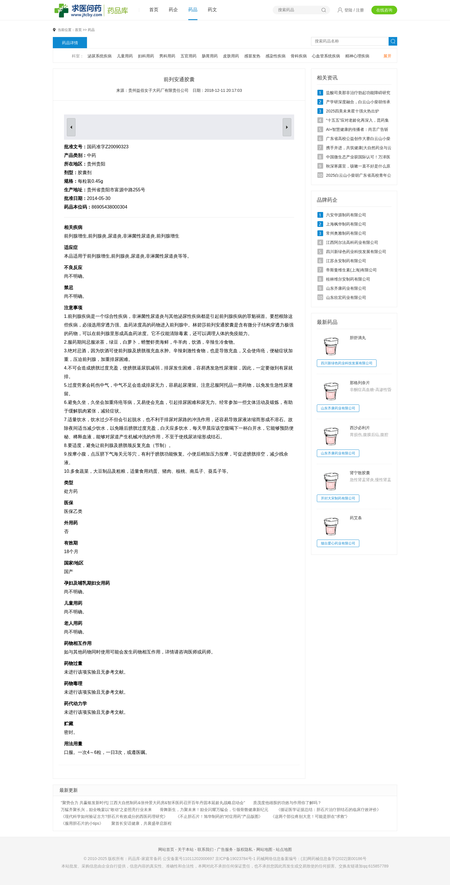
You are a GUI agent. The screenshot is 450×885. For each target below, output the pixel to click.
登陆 (348, 10)
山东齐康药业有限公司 (346, 288)
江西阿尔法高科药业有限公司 (352, 242)
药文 (212, 9)
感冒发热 (252, 56)
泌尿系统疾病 (100, 56)
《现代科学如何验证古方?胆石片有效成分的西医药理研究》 (114, 816)
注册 (360, 10)
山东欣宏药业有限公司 (346, 297)
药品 (192, 9)
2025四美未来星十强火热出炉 (352, 111)
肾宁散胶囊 (360, 472)
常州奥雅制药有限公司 (346, 233)
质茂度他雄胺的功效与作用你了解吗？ (287, 802)
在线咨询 (384, 10)
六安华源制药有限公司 (346, 215)
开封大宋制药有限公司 (338, 498)
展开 (387, 56)
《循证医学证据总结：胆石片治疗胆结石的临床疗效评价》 (328, 809)
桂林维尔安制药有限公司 (348, 279)
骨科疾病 (299, 56)
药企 (173, 9)
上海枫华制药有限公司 (346, 224)
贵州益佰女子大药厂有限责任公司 (158, 90)
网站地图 (264, 849)
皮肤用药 (231, 56)
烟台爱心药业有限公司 (338, 543)
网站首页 (166, 849)
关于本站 (186, 849)
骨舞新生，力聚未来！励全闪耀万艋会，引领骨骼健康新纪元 (214, 809)
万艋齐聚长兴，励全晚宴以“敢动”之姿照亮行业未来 (106, 809)
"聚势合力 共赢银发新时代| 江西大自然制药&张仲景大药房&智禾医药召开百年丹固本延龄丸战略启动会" (153, 802)
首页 (153, 9)
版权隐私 (244, 849)
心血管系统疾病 (326, 56)
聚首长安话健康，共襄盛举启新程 (141, 823)
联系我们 (205, 849)
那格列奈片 (360, 382)
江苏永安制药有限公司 (346, 260)
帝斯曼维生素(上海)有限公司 (351, 270)
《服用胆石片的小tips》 (82, 823)
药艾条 (356, 518)
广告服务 (225, 849)
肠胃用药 (210, 56)
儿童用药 (125, 56)
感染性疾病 (275, 56)
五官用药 (189, 56)
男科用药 (167, 56)
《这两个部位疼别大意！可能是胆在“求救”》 (310, 816)
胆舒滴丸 (358, 337)
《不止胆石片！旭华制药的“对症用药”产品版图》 (219, 816)
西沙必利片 (360, 427)
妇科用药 (146, 56)
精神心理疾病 (357, 56)
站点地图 (284, 849)
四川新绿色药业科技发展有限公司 (356, 251)
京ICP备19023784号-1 (235, 858)
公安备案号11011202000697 (188, 858)
